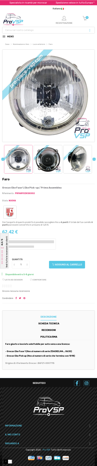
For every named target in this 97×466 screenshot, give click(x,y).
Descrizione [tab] (49, 316)
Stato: (5, 200)
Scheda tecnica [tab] (48, 323)
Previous (2, 159)
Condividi (16, 298)
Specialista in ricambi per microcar (32, 2)
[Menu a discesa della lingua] (59, 8)
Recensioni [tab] (49, 330)
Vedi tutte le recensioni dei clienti (7, 252)
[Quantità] (20, 264)
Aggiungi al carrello (67, 264)
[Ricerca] (48, 30)
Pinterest (24, 298)
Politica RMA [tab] (48, 336)
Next (94, 159)
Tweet (20, 298)
